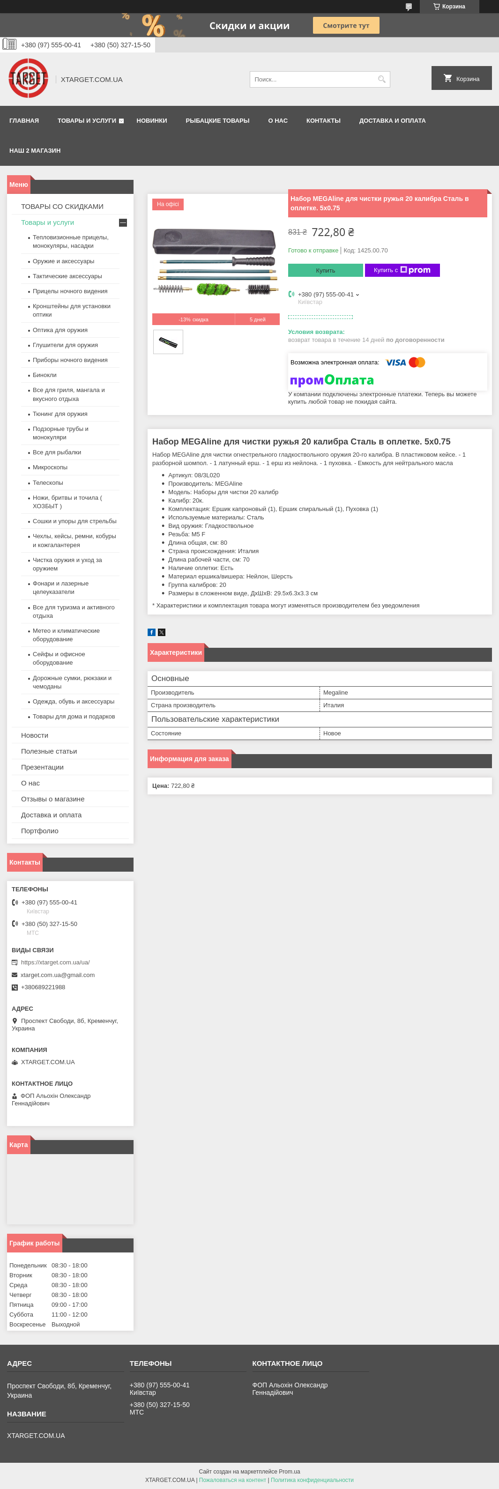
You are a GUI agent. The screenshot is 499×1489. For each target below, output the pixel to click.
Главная (24, 120)
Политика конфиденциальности (312, 1480)
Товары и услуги (87, 120)
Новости (34, 735)
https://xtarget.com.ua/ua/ (55, 962)
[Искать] (382, 79)
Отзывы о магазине (52, 799)
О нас (278, 120)
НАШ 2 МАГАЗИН (34, 150)
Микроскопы (50, 467)
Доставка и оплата (392, 120)
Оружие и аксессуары (63, 261)
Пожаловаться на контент (232, 1480)
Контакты (323, 120)
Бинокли (45, 374)
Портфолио (40, 831)
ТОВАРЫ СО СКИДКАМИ (62, 206)
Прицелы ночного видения (70, 291)
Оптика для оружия (60, 329)
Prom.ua (289, 1471)
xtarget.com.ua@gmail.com (58, 974)
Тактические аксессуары (67, 276)
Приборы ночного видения (70, 359)
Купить (325, 270)
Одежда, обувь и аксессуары (73, 701)
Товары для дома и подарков (74, 716)
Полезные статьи (49, 751)
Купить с (402, 270)
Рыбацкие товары (218, 120)
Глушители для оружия (65, 344)
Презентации (42, 767)
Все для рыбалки (57, 452)
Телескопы (48, 482)
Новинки (152, 120)
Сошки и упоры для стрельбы (75, 521)
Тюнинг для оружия (60, 413)
